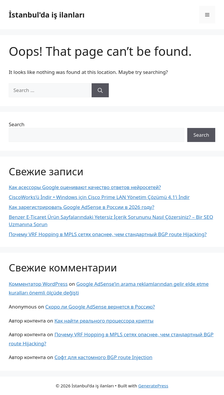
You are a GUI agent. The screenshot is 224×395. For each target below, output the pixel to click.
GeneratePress (153, 386)
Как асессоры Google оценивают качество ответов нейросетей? (85, 187)
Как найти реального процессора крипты (104, 320)
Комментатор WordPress (38, 283)
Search (16, 124)
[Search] (100, 90)
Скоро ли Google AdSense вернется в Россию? (100, 306)
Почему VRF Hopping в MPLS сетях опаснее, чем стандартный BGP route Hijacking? (107, 234)
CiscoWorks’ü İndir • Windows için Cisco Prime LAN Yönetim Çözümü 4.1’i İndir (99, 197)
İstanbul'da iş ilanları (47, 15)
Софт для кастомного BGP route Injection (104, 357)
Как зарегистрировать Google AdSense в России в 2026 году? (81, 207)
